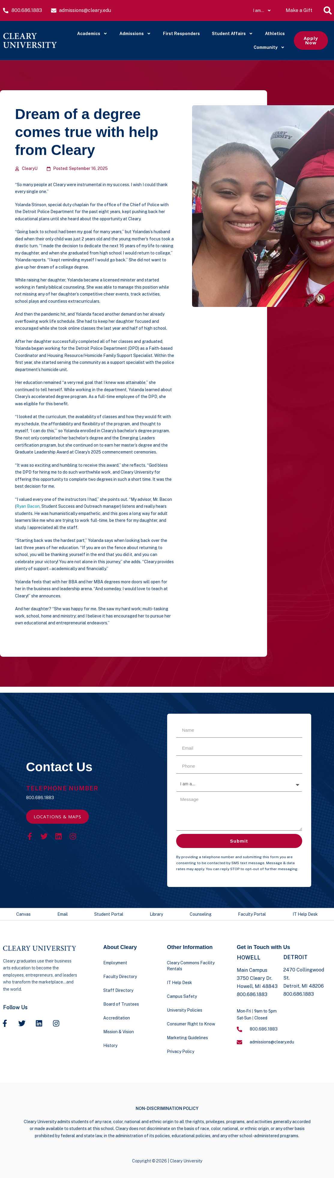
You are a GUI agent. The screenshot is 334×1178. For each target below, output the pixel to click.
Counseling (201, 914)
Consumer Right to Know (191, 1024)
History (110, 1045)
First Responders (181, 33)
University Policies (184, 1010)
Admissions (135, 33)
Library (156, 914)
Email (62, 914)
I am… (262, 10)
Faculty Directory (120, 976)
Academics (92, 33)
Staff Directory (118, 990)
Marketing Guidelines (187, 1037)
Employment (115, 962)
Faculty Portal (252, 914)
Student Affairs (232, 33)
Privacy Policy (180, 1051)
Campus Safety (182, 996)
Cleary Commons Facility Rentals (191, 965)
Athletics (275, 33)
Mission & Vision (118, 1031)
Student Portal (108, 914)
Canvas (23, 914)
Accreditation (116, 1018)
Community (269, 47)
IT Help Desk (305, 914)
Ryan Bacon (28, 506)
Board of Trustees (121, 1004)
